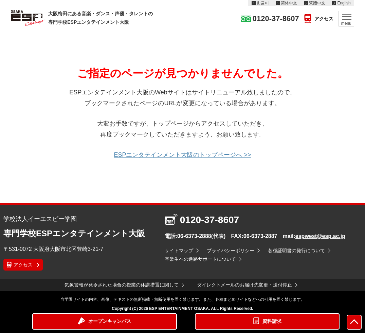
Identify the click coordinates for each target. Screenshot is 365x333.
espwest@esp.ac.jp (320, 236)
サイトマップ (179, 250)
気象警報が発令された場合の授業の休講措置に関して (122, 285)
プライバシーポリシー (230, 250)
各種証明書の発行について (296, 250)
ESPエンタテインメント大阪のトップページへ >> (182, 154)
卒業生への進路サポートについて (200, 259)
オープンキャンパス (109, 321)
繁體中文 (317, 3)
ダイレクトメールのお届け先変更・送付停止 (244, 285)
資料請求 (271, 321)
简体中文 (289, 3)
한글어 (263, 3)
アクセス (323, 18)
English (343, 3)
